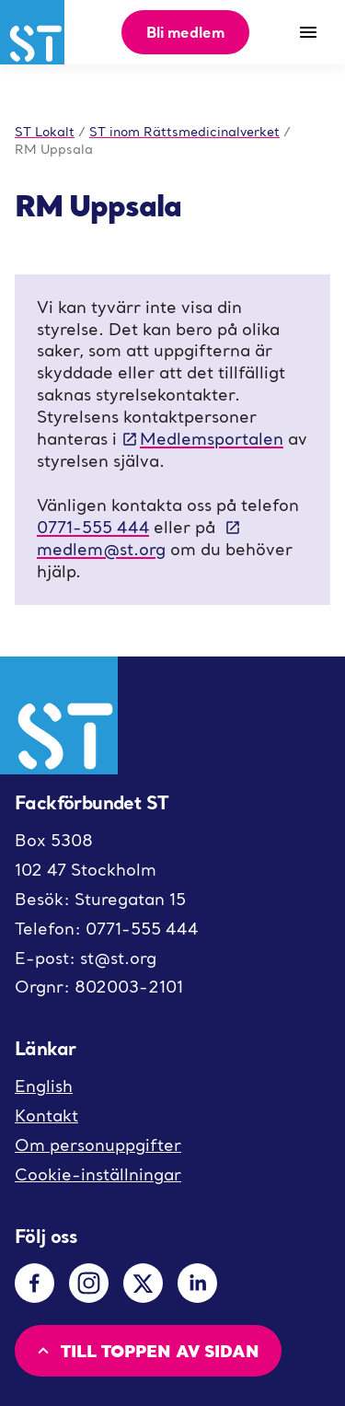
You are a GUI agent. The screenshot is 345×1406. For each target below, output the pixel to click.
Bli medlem (185, 31)
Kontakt (46, 1115)
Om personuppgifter (98, 1145)
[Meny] (308, 32)
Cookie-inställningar (98, 1174)
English (44, 1086)
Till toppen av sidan (146, 1350)
